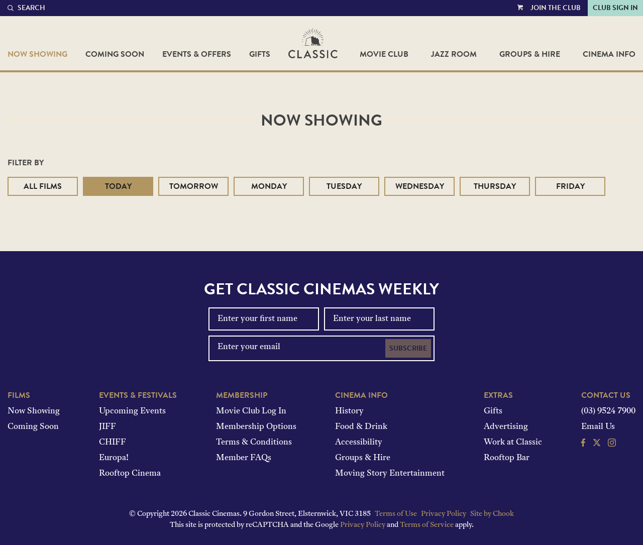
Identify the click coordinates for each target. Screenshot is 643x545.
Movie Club (384, 54)
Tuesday (344, 186)
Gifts (259, 54)
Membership (241, 395)
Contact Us (605, 395)
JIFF (107, 427)
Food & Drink (361, 427)
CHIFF (112, 443)
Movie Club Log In (251, 411)
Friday (570, 186)
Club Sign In (615, 8)
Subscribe (408, 348)
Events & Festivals (138, 395)
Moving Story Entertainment (390, 474)
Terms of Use (396, 514)
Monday (269, 186)
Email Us (598, 427)
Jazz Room (454, 54)
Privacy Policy (443, 514)
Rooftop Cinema (130, 474)
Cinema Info (609, 54)
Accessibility (358, 443)
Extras (498, 395)
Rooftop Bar (506, 458)
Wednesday (419, 186)
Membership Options (256, 427)
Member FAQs (243, 458)
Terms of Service (427, 525)
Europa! (114, 458)
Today (118, 186)
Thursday (495, 186)
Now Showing (37, 54)
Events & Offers (196, 54)
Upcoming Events (132, 411)
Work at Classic (513, 443)
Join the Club (555, 8)
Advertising (506, 427)
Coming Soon (114, 54)
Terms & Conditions (254, 443)
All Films (43, 186)
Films (19, 395)
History (349, 411)
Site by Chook (492, 514)
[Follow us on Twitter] (597, 444)
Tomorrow (193, 186)
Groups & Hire (529, 54)
